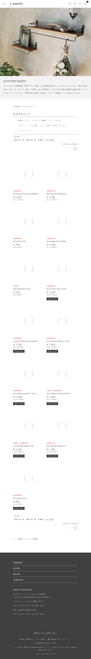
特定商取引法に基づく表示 (46, 643)
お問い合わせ (38, 605)
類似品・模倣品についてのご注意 (31, 639)
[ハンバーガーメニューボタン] (4, 4)
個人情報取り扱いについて (58, 639)
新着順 (40, 140)
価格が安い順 (19, 140)
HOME (17, 106)
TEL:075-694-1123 (21, 614)
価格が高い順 (31, 140)
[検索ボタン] (70, 3)
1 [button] (70, 148)
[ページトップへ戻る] (45, 625)
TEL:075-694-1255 (21, 605)
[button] (65, 148)
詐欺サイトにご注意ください (45, 633)
